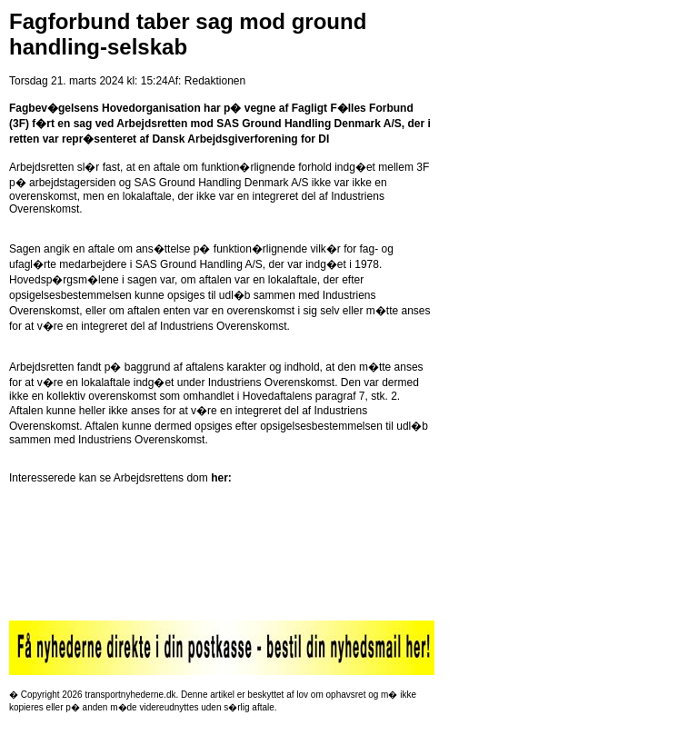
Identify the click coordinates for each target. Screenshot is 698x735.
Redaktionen (214, 80)
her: (221, 478)
